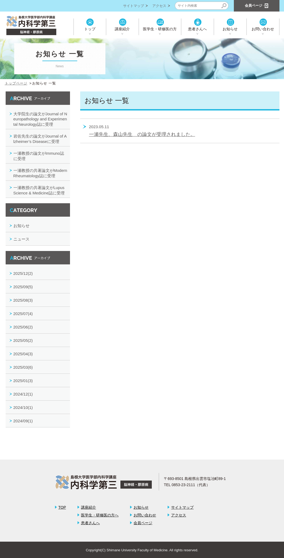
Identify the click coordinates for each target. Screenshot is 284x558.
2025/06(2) (23, 327)
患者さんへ (197, 29)
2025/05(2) (23, 340)
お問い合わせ (263, 29)
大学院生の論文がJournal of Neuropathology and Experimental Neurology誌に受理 (40, 119)
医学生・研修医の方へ (100, 515)
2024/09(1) (23, 421)
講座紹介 (122, 29)
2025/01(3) (23, 380)
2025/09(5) (23, 286)
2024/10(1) (23, 407)
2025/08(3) (23, 300)
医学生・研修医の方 (160, 29)
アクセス (159, 6)
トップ (89, 29)
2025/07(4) (23, 313)
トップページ (16, 83)
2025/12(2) (23, 273)
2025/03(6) (23, 367)
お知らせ (230, 29)
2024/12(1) (23, 394)
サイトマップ (133, 6)
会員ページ (143, 523)
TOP (62, 507)
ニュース (21, 239)
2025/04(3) (23, 354)
